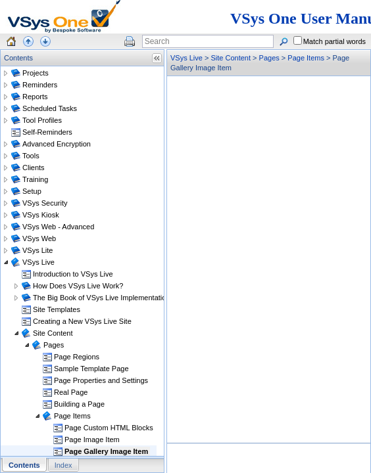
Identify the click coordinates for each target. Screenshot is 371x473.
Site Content (230, 58)
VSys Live (186, 58)
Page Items (305, 58)
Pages (269, 58)
